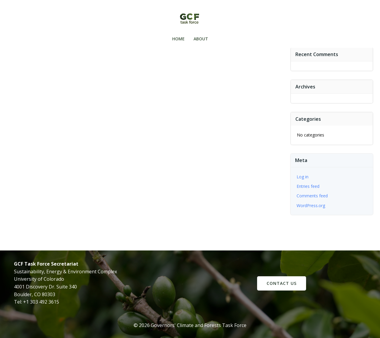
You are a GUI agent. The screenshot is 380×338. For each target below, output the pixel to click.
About (201, 39)
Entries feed (308, 186)
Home (178, 39)
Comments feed (312, 196)
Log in (302, 177)
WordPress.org (311, 205)
